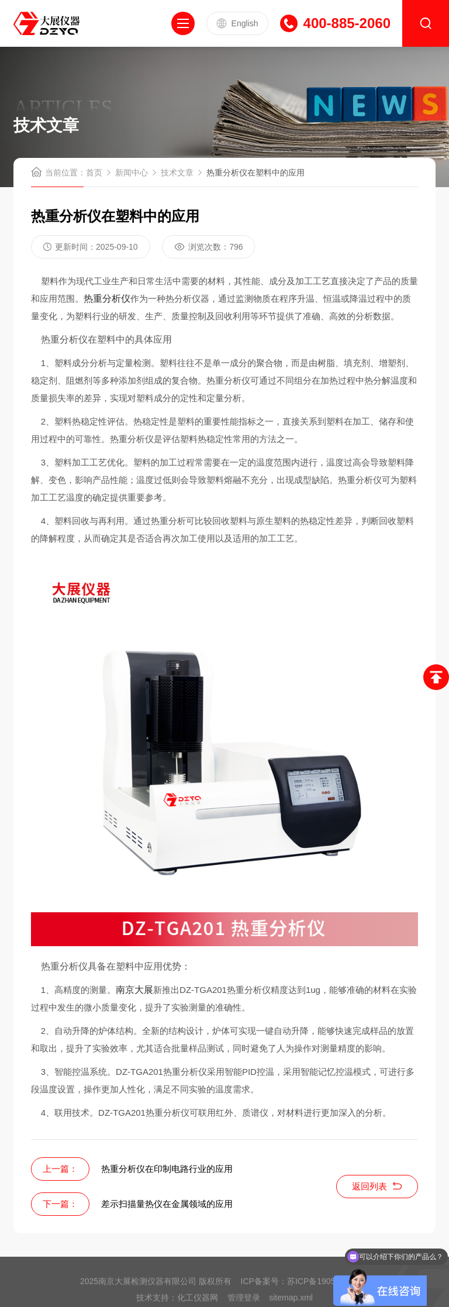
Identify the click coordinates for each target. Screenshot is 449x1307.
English (237, 23)
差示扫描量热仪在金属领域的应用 (167, 1204)
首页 (94, 172)
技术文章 (177, 172)
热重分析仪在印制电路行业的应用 (167, 1169)
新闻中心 (131, 172)
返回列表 (377, 1186)
